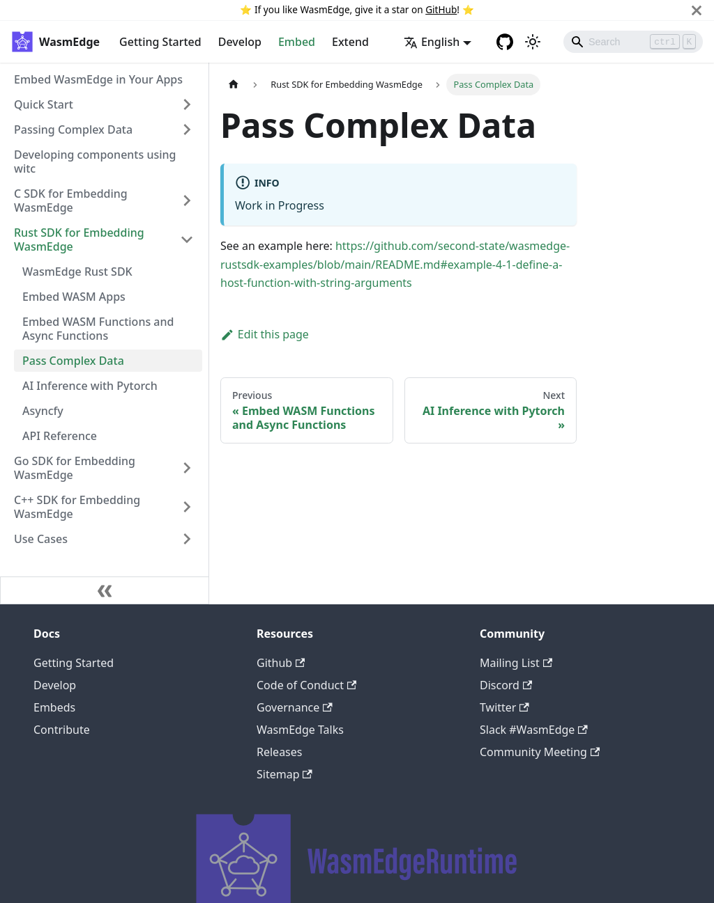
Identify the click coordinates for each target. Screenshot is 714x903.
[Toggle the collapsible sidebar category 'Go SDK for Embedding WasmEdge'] (187, 468)
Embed (296, 41)
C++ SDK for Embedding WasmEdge (77, 506)
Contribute (61, 729)
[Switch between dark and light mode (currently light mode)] (533, 42)
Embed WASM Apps (74, 296)
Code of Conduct (306, 685)
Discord (506, 685)
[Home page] (233, 84)
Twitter (504, 707)
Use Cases (41, 539)
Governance (295, 707)
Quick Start (43, 104)
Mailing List (516, 662)
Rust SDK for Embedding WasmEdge (79, 239)
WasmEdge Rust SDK (77, 271)
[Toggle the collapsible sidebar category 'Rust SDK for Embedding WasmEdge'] (187, 239)
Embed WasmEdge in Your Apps (98, 79)
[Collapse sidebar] (104, 590)
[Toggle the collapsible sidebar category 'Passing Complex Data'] (187, 129)
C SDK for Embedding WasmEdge (71, 200)
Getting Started (160, 41)
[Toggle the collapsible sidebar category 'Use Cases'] (187, 539)
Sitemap (284, 774)
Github (281, 662)
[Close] (696, 10)
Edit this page (264, 334)
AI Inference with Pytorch (90, 385)
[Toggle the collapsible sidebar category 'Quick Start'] (187, 104)
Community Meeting (540, 752)
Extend (350, 41)
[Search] (633, 42)
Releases (279, 752)
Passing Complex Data (73, 129)
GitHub (441, 9)
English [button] (431, 41)
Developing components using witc (95, 161)
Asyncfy (42, 410)
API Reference (59, 435)
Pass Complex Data (73, 360)
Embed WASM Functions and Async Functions (98, 328)
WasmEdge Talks (300, 729)
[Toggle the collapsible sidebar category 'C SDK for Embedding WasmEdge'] (187, 200)
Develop (239, 41)
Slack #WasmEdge (534, 729)
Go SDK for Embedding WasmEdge (74, 467)
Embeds (54, 707)
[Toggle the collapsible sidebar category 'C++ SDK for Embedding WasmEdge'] (187, 507)
